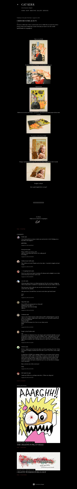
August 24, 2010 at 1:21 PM (27, 266)
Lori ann (23, 281)
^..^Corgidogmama (26, 271)
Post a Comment (21, 380)
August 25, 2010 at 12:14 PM (27, 368)
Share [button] (18, 228)
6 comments (23, 447)
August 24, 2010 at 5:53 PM (27, 276)
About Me (33, 10)
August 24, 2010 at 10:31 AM (27, 256)
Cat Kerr (28, 4)
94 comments (23, 474)
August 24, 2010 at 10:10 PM (27, 297)
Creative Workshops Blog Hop (31, 472)
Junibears (23, 314)
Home (23, 10)
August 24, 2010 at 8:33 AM (27, 245)
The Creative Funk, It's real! (30, 444)
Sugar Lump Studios (26, 331)
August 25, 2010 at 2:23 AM (27, 327)
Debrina (23, 346)
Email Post (22, 228)
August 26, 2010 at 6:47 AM (27, 377)
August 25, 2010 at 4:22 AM (27, 342)
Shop (27, 10)
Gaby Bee (24, 302)
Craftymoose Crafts (26, 261)
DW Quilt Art (24, 373)
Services (45, 10)
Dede (22, 237)
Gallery (39, 10)
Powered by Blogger (38, 484)
